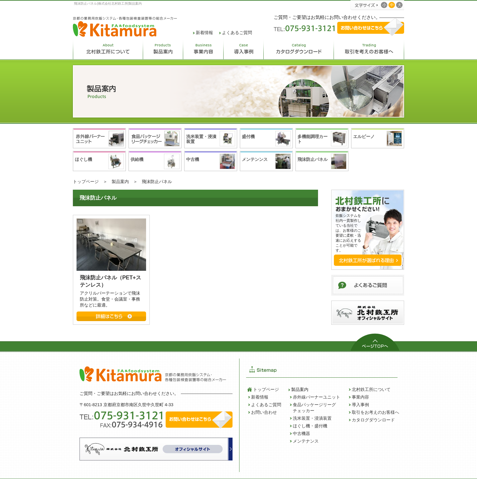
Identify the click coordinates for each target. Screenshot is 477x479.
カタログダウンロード (373, 419)
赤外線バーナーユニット (316, 397)
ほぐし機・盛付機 (310, 425)
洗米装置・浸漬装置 (312, 418)
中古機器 (301, 433)
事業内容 (360, 397)
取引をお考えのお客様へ (375, 412)
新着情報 (204, 32)
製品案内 (120, 181)
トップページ (86, 181)
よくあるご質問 (237, 32)
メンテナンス (306, 441)
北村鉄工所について (371, 389)
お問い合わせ (264, 412)
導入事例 (360, 404)
